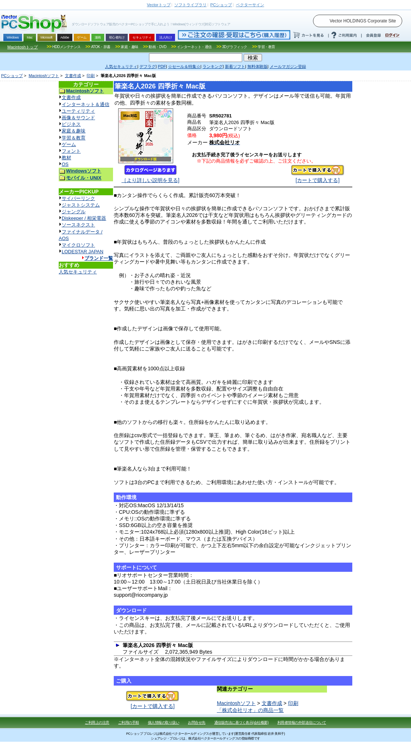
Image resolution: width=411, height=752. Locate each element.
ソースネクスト (78, 225)
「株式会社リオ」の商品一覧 (250, 710)
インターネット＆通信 (85, 104)
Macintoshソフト (44, 75)
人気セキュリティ (78, 272)
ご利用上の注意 (97, 722)
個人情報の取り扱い (163, 722)
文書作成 (73, 75)
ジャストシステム (81, 205)
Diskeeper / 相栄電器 (84, 218)
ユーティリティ (78, 111)
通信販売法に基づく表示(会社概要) (241, 722)
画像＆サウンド (78, 117)
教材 (66, 157)
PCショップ (12, 75)
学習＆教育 (74, 138)
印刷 (91, 75)
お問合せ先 (196, 722)
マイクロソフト (78, 245)
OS (65, 164)
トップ (158, 5)
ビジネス (71, 124)
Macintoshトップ (22, 47)
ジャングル (74, 211)
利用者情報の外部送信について (301, 722)
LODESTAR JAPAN (82, 251)
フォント (71, 151)
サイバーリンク (78, 198)
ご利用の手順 (128, 722)
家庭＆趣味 (74, 131)
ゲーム (69, 144)
